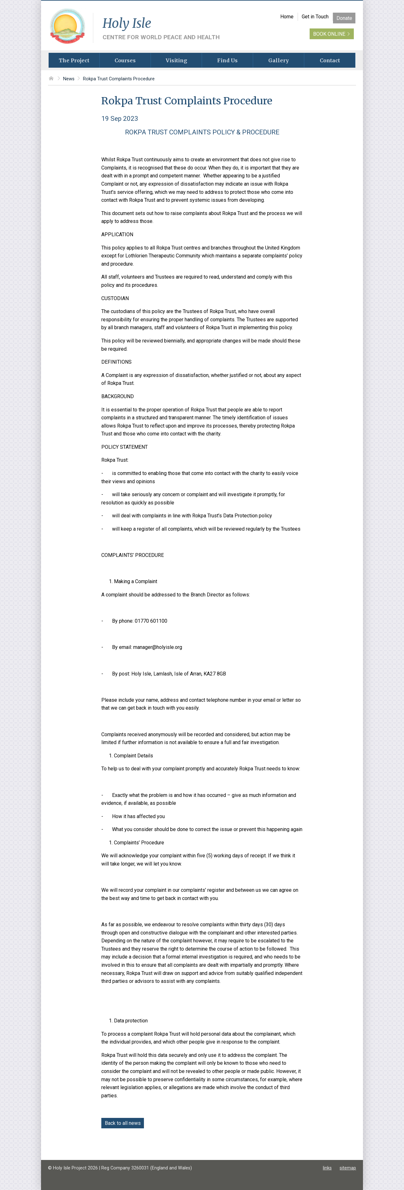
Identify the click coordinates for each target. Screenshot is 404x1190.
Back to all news (123, 1123)
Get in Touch (315, 17)
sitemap (348, 1168)
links (327, 1168)
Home (287, 17)
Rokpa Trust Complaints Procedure (119, 79)
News (68, 79)
